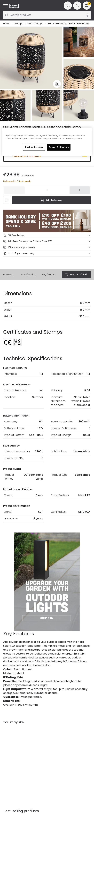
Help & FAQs (10, 804)
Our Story (54, 800)
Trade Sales (32, 827)
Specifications (29, 274)
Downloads (9, 274)
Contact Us (9, 808)
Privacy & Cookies (31, 821)
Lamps (19, 23)
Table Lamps (35, 23)
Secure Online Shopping (34, 805)
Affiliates (54, 809)
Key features (49, 274)
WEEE (6, 822)
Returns (7, 817)
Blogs (52, 805)
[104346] (47, 190)
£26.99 (76, 274)
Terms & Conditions (32, 813)
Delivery (7, 813)
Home (6, 23)
